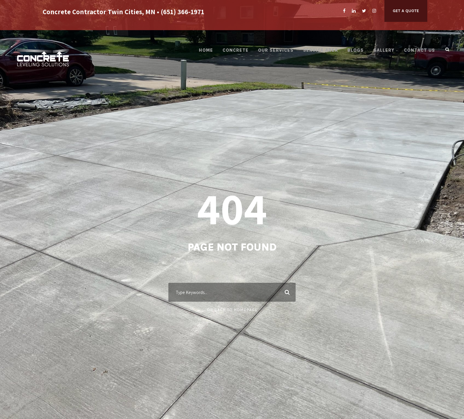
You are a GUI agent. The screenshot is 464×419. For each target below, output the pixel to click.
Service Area (320, 50)
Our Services (276, 50)
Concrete (236, 50)
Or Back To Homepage (232, 309)
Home (206, 50)
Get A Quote (406, 10)
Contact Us (419, 50)
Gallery (383, 50)
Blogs (355, 50)
